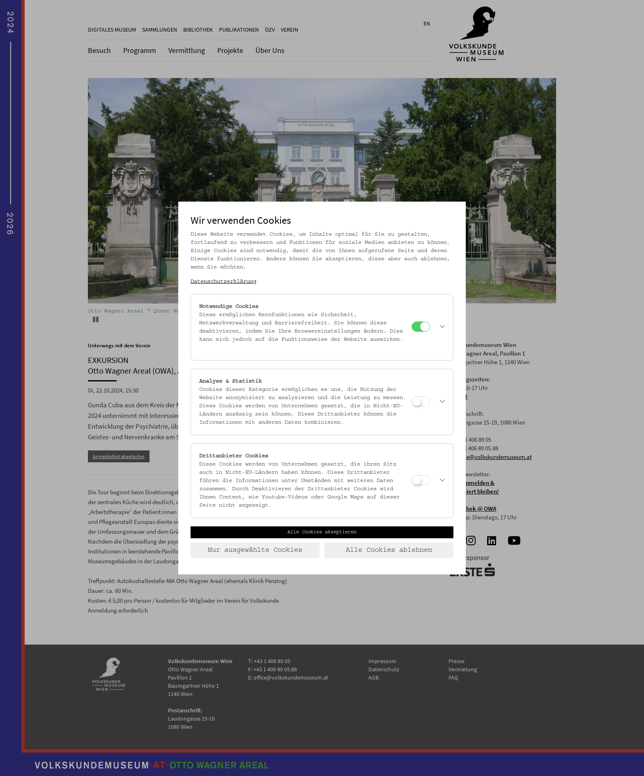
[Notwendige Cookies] (421, 326)
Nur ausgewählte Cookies (255, 550)
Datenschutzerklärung (223, 281)
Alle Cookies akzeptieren (322, 532)
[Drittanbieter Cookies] (421, 480)
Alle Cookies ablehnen (389, 550)
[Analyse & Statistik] (421, 401)
